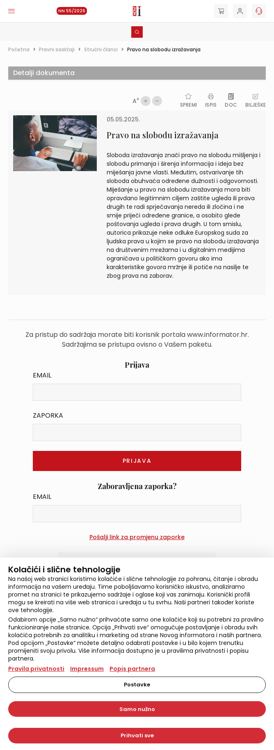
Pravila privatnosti (36, 669)
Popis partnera (132, 669)
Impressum (87, 669)
